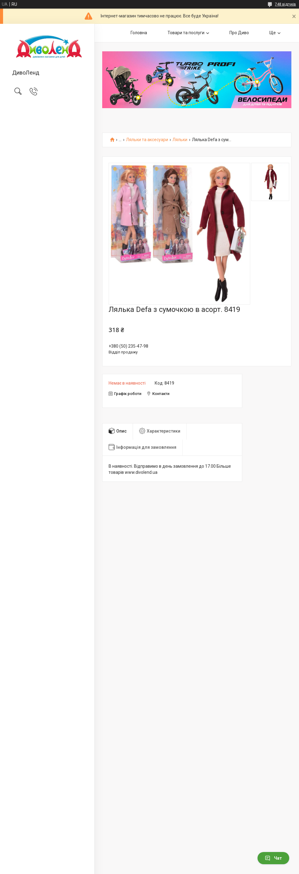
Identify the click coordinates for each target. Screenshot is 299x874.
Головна (139, 32)
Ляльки (179, 139)
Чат (273, 858)
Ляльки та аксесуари (147, 139)
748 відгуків (285, 4)
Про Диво (239, 32)
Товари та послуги (186, 32)
